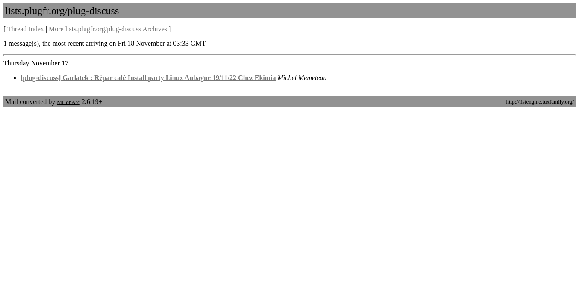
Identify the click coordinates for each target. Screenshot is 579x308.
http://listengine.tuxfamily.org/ (540, 101)
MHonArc (68, 102)
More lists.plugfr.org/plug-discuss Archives (108, 29)
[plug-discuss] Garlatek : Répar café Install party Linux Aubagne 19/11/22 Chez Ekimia (148, 77)
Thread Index (25, 29)
